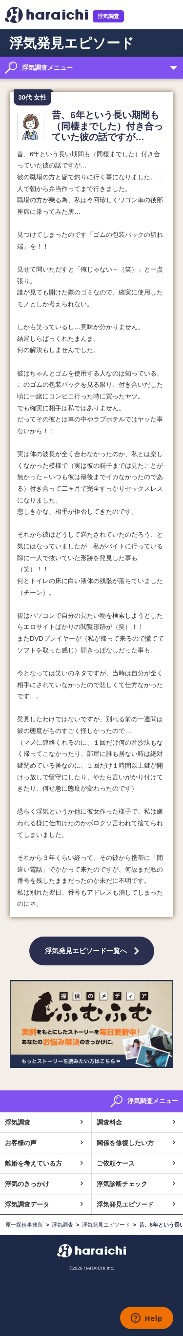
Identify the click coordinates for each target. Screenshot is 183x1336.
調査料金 (109, 1122)
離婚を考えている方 (33, 1163)
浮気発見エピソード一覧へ (86, 951)
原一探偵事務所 (24, 1225)
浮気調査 (108, 16)
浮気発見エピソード (125, 1204)
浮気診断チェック (122, 1184)
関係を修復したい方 (125, 1143)
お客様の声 (21, 1143)
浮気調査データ (27, 1204)
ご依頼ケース (116, 1163)
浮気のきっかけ (27, 1184)
